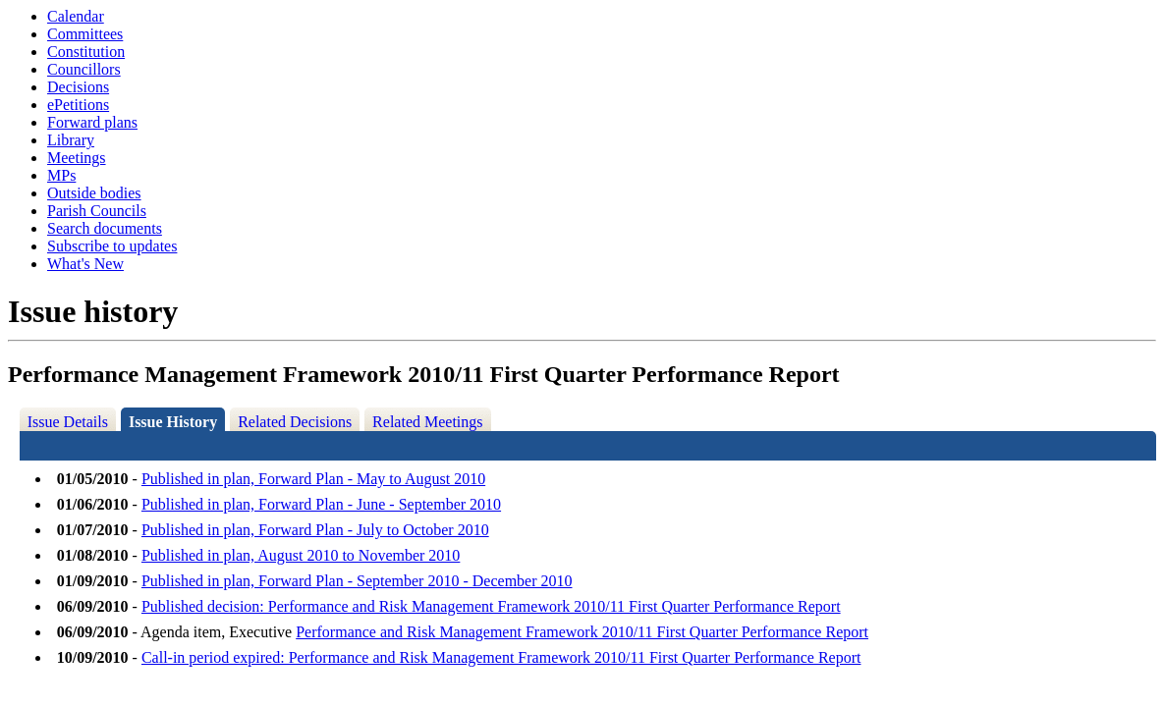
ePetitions (78, 104)
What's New (85, 263)
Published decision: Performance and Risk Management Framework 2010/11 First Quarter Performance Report (491, 606)
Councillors (84, 69)
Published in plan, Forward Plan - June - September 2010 (321, 504)
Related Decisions (295, 421)
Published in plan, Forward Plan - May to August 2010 (313, 478)
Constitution (86, 51)
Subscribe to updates (112, 246)
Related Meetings (427, 421)
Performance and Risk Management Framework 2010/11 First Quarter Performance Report (582, 632)
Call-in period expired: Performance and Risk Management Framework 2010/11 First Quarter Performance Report (501, 657)
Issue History (173, 421)
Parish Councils (96, 210)
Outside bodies (94, 193)
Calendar (75, 16)
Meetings (76, 157)
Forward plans (92, 122)
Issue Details (68, 421)
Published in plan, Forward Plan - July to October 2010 (315, 529)
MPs (61, 175)
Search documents (104, 228)
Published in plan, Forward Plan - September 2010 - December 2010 (357, 580)
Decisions (78, 87)
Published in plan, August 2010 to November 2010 (300, 555)
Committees (85, 34)
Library (70, 140)
